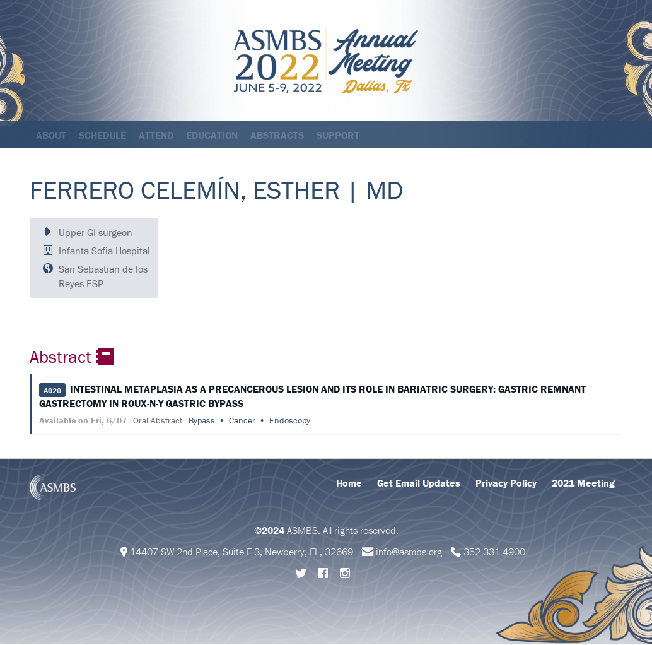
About (51, 135)
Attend (156, 135)
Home (349, 484)
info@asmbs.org (409, 553)
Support (338, 135)
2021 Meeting (583, 484)
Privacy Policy (506, 484)
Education (212, 135)
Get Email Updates (418, 484)
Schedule (102, 135)
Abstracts (277, 135)
